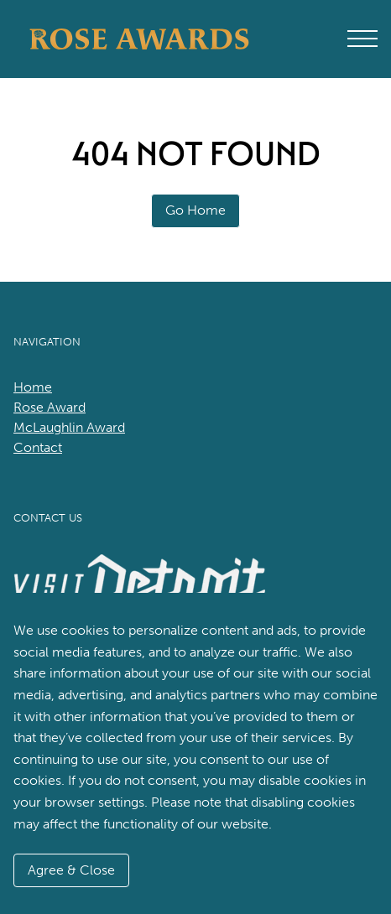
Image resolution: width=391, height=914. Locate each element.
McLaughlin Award (69, 427)
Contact (37, 447)
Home (32, 387)
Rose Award (49, 407)
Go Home (195, 210)
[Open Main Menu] (362, 38)
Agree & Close (71, 870)
